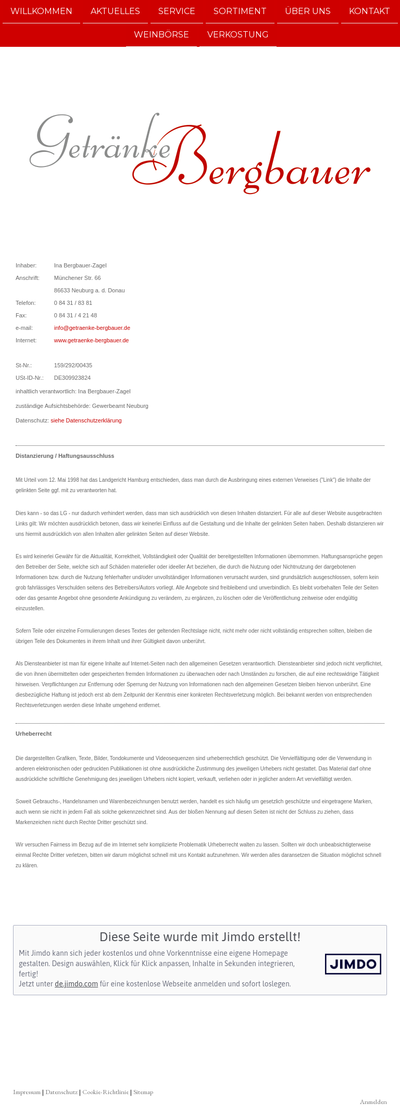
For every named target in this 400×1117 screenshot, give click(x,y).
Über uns (308, 11)
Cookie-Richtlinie (105, 1091)
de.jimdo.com (76, 984)
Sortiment (240, 11)
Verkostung (238, 36)
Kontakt (369, 11)
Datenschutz (61, 1091)
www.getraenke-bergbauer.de (91, 340)
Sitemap (143, 1091)
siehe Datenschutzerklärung (86, 420)
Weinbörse (161, 36)
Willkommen (41, 11)
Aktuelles (115, 11)
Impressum (27, 1091)
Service (176, 11)
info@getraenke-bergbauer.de (92, 328)
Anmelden (373, 1101)
